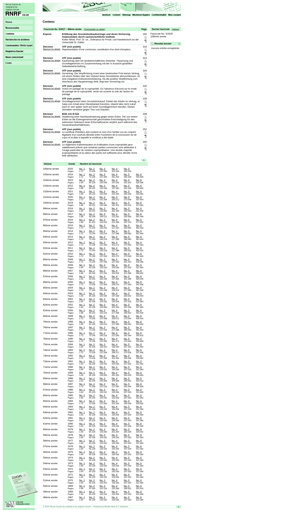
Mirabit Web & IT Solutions (116, 506)
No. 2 (92, 168)
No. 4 (114, 168)
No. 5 (126, 168)
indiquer (175, 29)
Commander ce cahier (94, 29)
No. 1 (82, 168)
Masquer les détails (51, 49)
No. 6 (139, 174)
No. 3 (102, 168)
